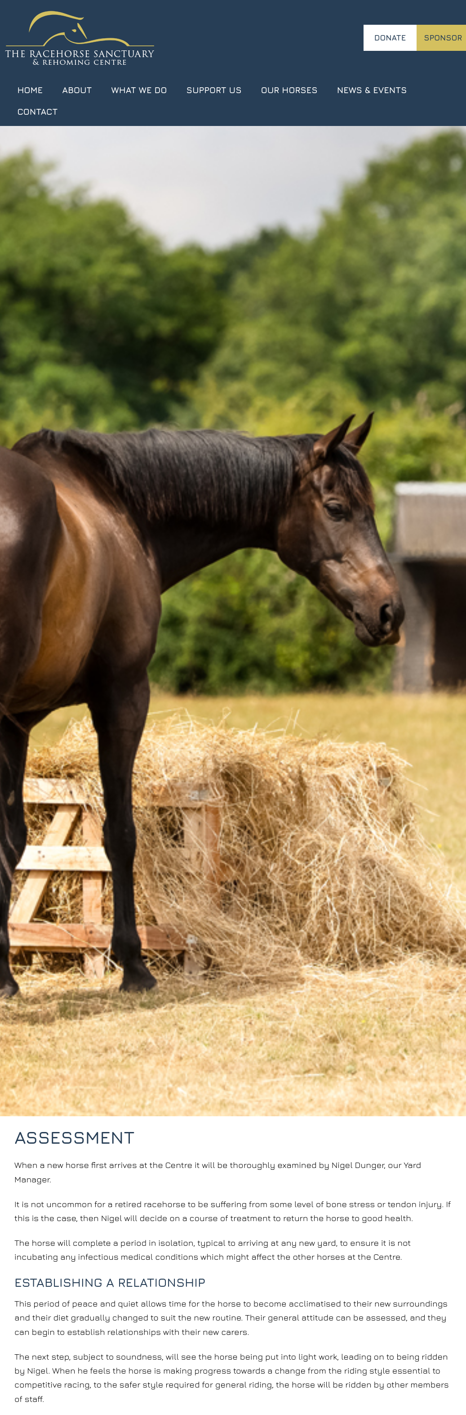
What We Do (139, 89)
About (77, 89)
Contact (37, 111)
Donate (390, 37)
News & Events (372, 89)
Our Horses (289, 89)
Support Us (214, 89)
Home (30, 89)
